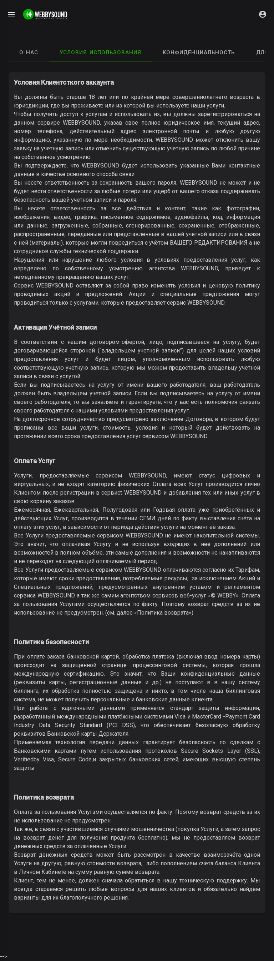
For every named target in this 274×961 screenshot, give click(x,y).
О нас (28, 52)
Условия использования (100, 52)
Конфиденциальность (199, 52)
